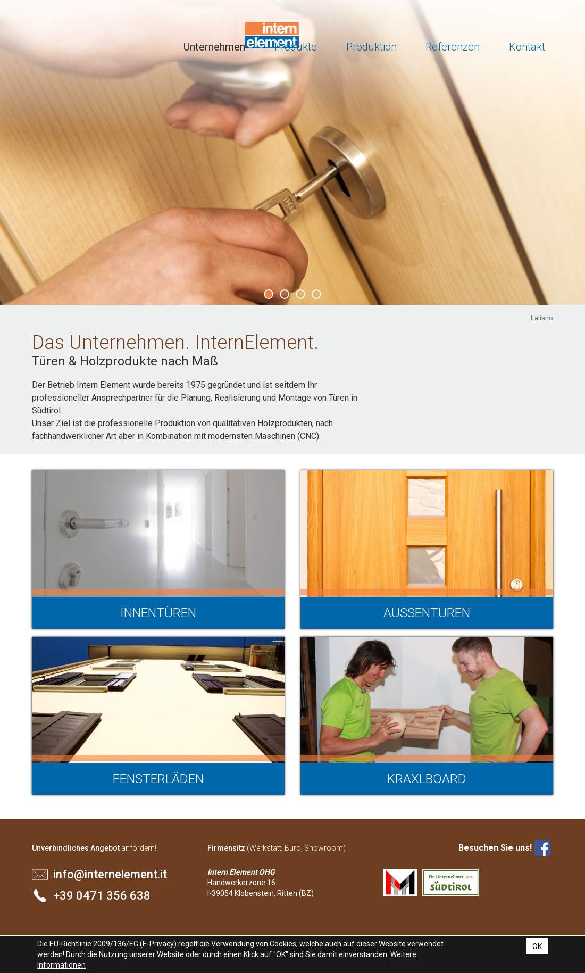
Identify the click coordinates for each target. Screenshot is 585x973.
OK (537, 946)
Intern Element (73, 37)
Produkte (295, 46)
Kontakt (527, 46)
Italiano (542, 318)
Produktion (371, 46)
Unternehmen (214, 46)
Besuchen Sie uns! (495, 848)
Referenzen (452, 46)
